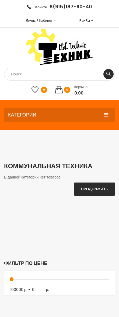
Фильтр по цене (25, 263)
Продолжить (94, 189)
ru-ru (86, 20)
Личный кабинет (41, 20)
